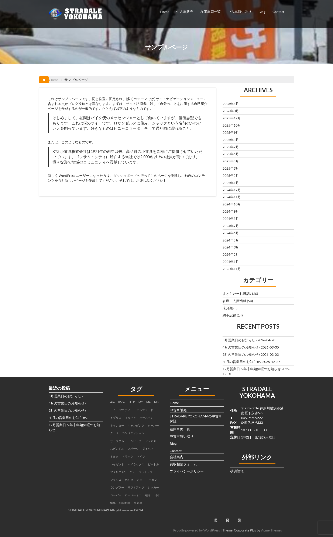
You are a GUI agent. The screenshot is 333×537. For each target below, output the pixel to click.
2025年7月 (231, 147)
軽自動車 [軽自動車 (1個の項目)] (124, 503)
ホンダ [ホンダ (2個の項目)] (129, 479)
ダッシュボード (125, 175)
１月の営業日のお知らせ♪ (242, 362)
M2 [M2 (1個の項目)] (140, 402)
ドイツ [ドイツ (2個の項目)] (141, 456)
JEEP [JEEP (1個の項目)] (132, 402)
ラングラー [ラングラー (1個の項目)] (117, 487)
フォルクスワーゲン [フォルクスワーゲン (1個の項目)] (122, 472)
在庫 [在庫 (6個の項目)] (148, 495)
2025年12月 (232, 118)
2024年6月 (231, 233)
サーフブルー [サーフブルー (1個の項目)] (118, 441)
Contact (278, 12)
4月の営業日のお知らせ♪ (241, 347)
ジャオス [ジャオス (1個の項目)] (150, 441)
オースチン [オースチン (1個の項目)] (146, 417)
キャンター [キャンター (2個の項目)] (117, 425)
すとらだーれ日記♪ (237, 294)
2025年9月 (231, 132)
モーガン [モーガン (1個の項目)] (151, 479)
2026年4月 (231, 104)
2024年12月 (232, 190)
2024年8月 (231, 218)
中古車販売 (184, 12)
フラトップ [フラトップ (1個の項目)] (145, 472)
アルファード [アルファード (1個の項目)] (145, 410)
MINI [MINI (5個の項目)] (157, 402)
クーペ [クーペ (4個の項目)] (114, 433)
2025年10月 (232, 125)
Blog (261, 12)
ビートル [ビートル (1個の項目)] (153, 464)
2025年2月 (231, 175)
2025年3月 (231, 168)
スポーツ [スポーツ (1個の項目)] (133, 448)
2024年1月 (231, 261)
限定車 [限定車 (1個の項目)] (138, 503)
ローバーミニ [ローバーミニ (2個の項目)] (133, 495)
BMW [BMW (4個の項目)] (121, 402)
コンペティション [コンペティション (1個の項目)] (133, 433)
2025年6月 (231, 154)
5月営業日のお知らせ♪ (240, 340)
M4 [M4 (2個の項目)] (148, 402)
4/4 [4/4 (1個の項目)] (112, 402)
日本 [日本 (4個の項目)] (157, 495)
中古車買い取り (239, 12)
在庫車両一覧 (210, 12)
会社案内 (176, 457)
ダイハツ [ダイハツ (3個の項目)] (147, 448)
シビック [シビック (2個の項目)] (135, 441)
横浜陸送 (237, 471)
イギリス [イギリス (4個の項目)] (115, 417)
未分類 (228, 308)
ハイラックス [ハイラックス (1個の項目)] (136, 464)
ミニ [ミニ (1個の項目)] (139, 479)
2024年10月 (232, 204)
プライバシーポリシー (187, 471)
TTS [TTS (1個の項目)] (113, 410)
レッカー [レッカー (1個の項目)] (153, 487)
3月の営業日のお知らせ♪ (241, 354)
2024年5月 (231, 240)
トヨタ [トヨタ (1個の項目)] (114, 456)
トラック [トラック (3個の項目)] (127, 456)
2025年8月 (231, 140)
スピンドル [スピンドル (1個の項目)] (117, 448)
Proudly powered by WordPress (287, 530)
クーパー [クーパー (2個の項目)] (153, 425)
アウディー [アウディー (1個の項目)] (126, 410)
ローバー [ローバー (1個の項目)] (115, 495)
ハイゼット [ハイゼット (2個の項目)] (117, 464)
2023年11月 (232, 269)
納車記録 (229, 315)
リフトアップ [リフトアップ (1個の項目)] (136, 487)
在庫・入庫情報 (234, 301)
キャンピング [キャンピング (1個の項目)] (136, 425)
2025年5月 (231, 161)
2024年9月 (231, 211)
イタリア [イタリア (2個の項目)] (130, 417)
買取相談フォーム (183, 464)
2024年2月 (231, 254)
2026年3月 (231, 111)
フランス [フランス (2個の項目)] (115, 479)
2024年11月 (232, 197)
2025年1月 (231, 183)
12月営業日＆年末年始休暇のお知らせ (252, 369)
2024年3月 (231, 247)
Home (164, 12)
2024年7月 (231, 226)
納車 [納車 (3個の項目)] (113, 503)
